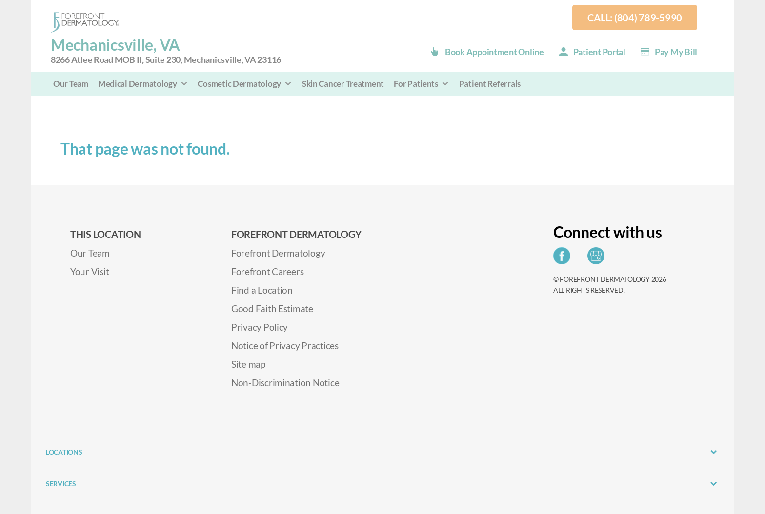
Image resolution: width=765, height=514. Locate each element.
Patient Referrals (490, 84)
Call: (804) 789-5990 (634, 17)
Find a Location (262, 290)
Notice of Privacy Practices (285, 345)
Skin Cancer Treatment (343, 84)
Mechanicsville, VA (166, 51)
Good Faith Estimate (272, 308)
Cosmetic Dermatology (245, 84)
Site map (248, 364)
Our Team (70, 84)
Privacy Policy (259, 327)
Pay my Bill (676, 51)
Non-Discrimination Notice (285, 382)
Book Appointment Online (494, 51)
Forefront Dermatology (278, 252)
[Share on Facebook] (564, 258)
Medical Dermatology (143, 84)
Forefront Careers (267, 271)
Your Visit (89, 271)
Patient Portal (599, 51)
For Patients (421, 84)
